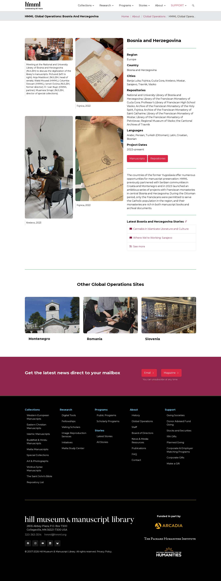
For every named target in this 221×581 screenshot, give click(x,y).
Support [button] (177, 5)
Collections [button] (84, 5)
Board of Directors (142, 433)
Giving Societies (175, 415)
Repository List (35, 482)
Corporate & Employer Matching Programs (180, 450)
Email (149, 372)
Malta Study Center (73, 448)
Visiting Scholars (71, 427)
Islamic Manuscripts (38, 433)
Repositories (157, 158)
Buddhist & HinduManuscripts (37, 441)
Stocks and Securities (179, 430)
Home (125, 16)
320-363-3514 (33, 534)
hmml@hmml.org (55, 534)
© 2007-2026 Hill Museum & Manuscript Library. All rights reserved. (60, 551)
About (136, 16)
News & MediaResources (140, 440)
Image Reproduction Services (74, 435)
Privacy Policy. (104, 551)
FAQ (134, 454)
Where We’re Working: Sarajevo (151, 237)
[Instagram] (35, 543)
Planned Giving (175, 442)
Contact (136, 460)
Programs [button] (125, 5)
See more (137, 246)
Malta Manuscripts (37, 449)
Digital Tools (69, 415)
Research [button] (105, 5)
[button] (193, 5)
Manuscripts (137, 158)
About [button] (159, 5)
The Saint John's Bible (39, 476)
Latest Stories (104, 436)
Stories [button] (143, 5)
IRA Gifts (171, 436)
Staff (134, 427)
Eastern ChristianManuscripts (36, 426)
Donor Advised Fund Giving (179, 423)
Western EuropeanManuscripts (38, 417)
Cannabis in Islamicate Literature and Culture (159, 228)
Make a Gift (173, 463)
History (136, 415)
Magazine (171, 372)
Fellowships (68, 421)
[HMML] (34, 5)
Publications (139, 448)
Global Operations (154, 16)
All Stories (102, 442)
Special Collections (38, 455)
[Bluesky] (57, 543)
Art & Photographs (37, 461)
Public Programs (106, 415)
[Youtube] (43, 543)
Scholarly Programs (108, 421)
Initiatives (67, 442)
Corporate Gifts (175, 457)
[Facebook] (28, 543)
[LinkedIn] (50, 543)
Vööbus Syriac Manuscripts (35, 468)
